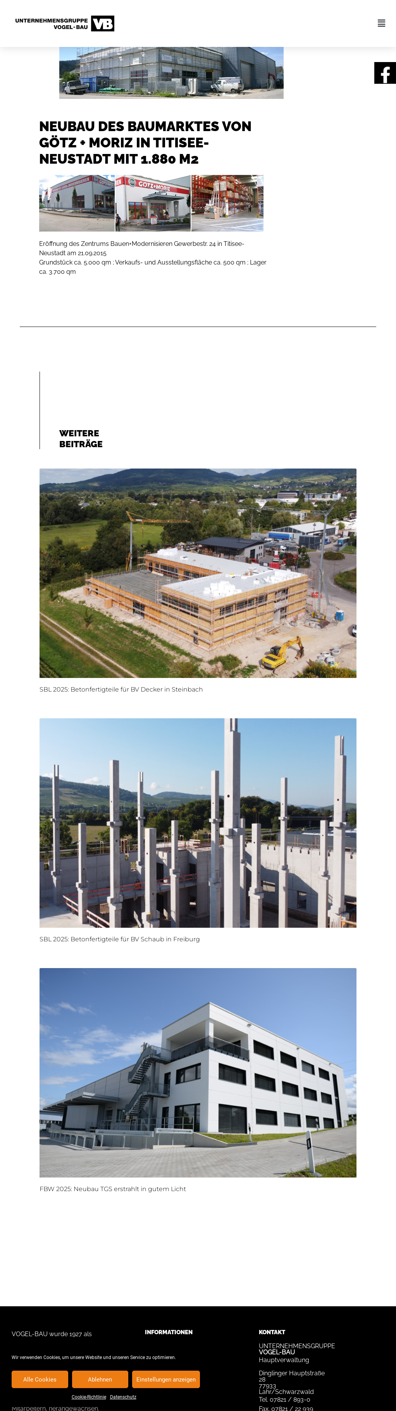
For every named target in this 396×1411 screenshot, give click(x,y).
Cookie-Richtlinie (89, 1397)
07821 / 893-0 (290, 1399)
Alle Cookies (40, 1379)
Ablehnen (100, 1379)
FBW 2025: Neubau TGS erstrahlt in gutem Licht (113, 1189)
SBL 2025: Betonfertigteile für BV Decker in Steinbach (121, 689)
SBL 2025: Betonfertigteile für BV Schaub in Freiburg (120, 939)
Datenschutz (123, 1397)
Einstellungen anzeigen (166, 1379)
